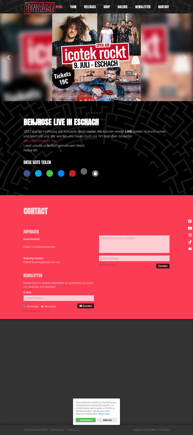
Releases (90, 6)
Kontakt (163, 6)
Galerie (123, 6)
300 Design (164, 429)
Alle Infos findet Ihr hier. (40, 141)
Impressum (73, 429)
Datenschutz (57, 429)
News (59, 6)
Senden (162, 282)
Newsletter (143, 6)
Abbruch (107, 420)
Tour (73, 6)
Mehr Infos (104, 414)
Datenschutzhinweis (108, 281)
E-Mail (27, 309)
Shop (107, 6)
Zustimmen (86, 420)
